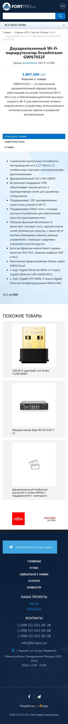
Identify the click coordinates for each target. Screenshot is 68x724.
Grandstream (30, 63)
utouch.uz (34, 608)
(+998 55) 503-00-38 (34, 624)
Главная (7, 32)
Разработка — (34, 706)
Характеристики (15, 141)
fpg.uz (34, 603)
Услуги (34, 581)
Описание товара (15, 136)
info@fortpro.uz (34, 642)
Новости (34, 587)
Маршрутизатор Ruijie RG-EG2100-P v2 (33, 432)
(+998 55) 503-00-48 (34, 630)
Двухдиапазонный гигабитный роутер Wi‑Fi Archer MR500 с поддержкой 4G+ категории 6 (29, 492)
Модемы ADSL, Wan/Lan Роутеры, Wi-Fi (35, 32)
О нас (34, 568)
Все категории (35, 25)
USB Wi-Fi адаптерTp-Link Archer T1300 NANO (30, 372)
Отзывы (9, 147)
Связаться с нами (34, 574)
